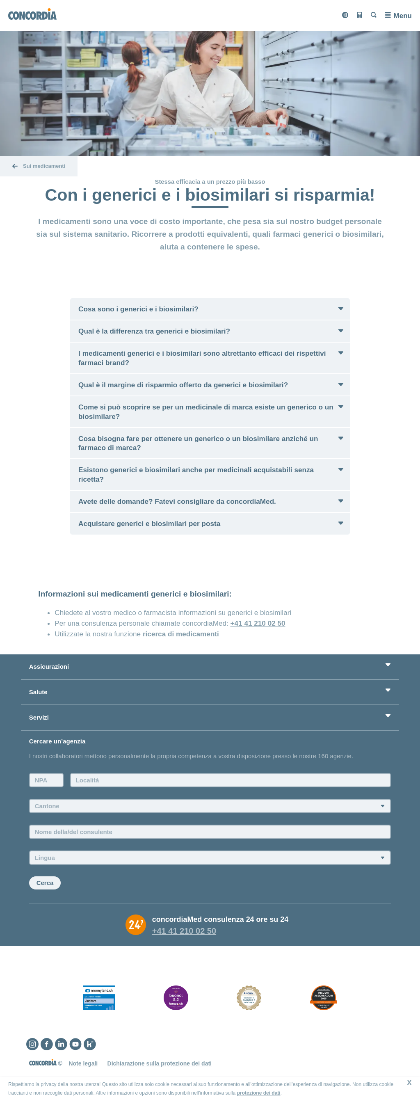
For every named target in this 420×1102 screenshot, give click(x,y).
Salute (38, 691)
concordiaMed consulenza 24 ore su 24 (220, 919)
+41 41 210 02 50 (258, 623)
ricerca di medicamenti (181, 634)
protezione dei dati (259, 1093)
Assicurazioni (49, 666)
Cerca (45, 882)
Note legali (83, 1063)
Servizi (39, 717)
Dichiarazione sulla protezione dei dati (159, 1063)
